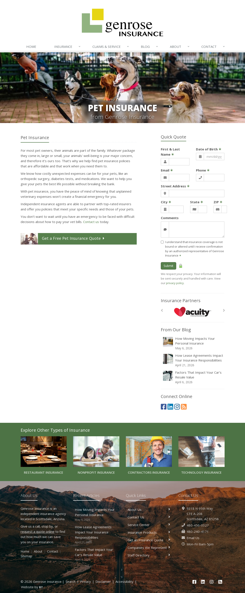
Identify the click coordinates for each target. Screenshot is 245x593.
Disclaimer (103, 581)
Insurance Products (149, 532)
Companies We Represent (149, 547)
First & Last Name (170, 152)
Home (31, 46)
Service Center (149, 525)
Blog (149, 46)
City (166, 202)
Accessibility (124, 581)
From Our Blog (176, 330)
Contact (213, 46)
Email (167, 170)
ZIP (218, 202)
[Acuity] (192, 312)
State (196, 202)
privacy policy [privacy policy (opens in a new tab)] (175, 283)
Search (71, 581)
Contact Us (149, 517)
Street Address (175, 186)
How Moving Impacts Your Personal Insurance (193, 343)
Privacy (85, 581)
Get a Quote (63, 239)
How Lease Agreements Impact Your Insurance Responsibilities (193, 360)
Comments (170, 218)
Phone (203, 170)
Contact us (91, 222)
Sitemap (26, 556)
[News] (184, 406)
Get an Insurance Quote (149, 540)
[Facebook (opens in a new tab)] (163, 406)
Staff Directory (149, 555)
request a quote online (37, 531)
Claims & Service (110, 46)
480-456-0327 (198, 525)
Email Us (193, 538)
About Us (149, 509)
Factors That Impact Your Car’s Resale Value (193, 377)
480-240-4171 (198, 531)
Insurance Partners (181, 300)
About (180, 46)
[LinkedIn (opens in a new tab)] (170, 406)
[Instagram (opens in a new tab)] (177, 406)
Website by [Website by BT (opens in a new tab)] (32, 587)
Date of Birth (208, 149)
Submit (168, 266)
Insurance (67, 46)
